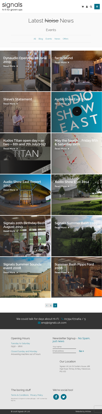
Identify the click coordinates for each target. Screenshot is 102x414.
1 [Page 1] (51, 305)
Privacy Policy (36, 395)
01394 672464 (72, 318)
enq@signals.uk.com (53, 322)
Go (81, 351)
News (57, 39)
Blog (41, 39)
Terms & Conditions (20, 395)
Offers (65, 39)
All (35, 39)
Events (49, 39)
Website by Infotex (83, 411)
